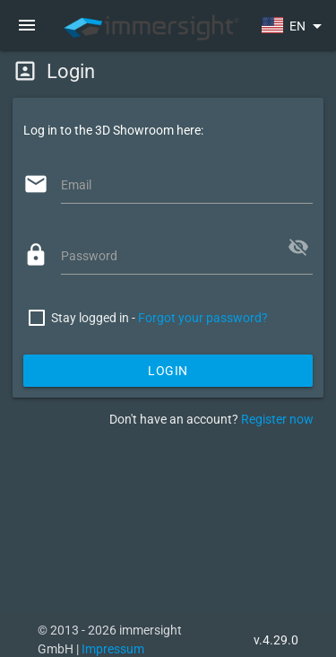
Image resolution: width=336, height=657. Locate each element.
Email (76, 185)
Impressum (113, 649)
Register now (277, 419)
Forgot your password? (203, 318)
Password (89, 256)
